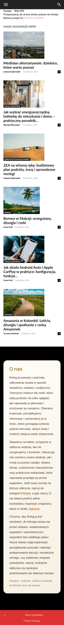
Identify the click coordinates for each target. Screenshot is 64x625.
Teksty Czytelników (12, 106)
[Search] (59, 4)
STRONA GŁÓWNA (34, 18)
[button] (5, 4)
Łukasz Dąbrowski (11, 71)
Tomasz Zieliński (11, 333)
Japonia (34, 508)
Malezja (7, 212)
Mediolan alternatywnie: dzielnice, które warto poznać (30, 65)
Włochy (7, 57)
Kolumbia (8, 314)
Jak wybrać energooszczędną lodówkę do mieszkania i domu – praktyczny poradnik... (29, 116)
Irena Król (8, 227)
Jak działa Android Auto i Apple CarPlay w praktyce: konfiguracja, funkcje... (29, 271)
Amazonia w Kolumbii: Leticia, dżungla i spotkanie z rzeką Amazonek (27, 324)
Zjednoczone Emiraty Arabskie (16, 159)
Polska (26, 493)
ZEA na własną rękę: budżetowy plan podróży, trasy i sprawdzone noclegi (29, 169)
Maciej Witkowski (11, 125)
